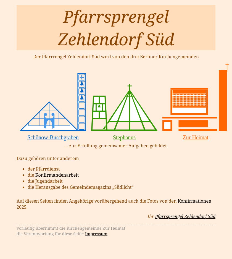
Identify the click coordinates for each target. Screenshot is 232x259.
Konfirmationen (194, 201)
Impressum (96, 233)
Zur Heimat (196, 137)
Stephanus (124, 137)
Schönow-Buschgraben (53, 137)
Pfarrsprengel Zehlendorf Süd (185, 216)
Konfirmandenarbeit (57, 175)
